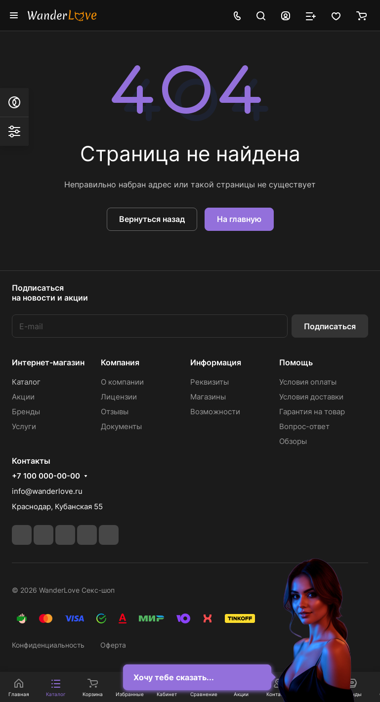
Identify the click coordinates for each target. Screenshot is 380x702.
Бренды (26, 411)
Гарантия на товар (312, 411)
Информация (215, 362)
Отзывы (114, 411)
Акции (23, 396)
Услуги (24, 426)
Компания (120, 362)
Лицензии (119, 396)
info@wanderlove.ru (47, 491)
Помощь (296, 362)
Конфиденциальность (48, 645)
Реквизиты (209, 382)
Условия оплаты (308, 382)
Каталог (26, 382)
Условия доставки (311, 396)
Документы (121, 426)
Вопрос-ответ (304, 426)
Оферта (113, 645)
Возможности (215, 411)
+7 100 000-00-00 (46, 476)
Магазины (208, 396)
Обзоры (293, 441)
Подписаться (330, 326)
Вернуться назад (152, 219)
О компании (122, 382)
